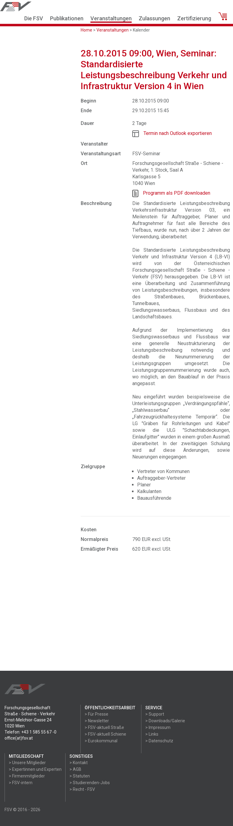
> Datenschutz (159, 740)
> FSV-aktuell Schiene (105, 734)
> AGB (75, 769)
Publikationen (66, 18)
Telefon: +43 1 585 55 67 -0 (30, 732)
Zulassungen (154, 18)
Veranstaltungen (111, 18)
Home (86, 30)
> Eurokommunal (101, 740)
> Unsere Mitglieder (27, 762)
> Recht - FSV (82, 789)
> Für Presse (96, 714)
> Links (151, 734)
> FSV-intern (20, 782)
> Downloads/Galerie (165, 720)
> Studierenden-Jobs (89, 782)
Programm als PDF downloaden (176, 193)
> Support (154, 714)
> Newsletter (97, 720)
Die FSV (33, 18)
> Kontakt (78, 762)
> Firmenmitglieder (27, 776)
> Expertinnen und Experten (35, 769)
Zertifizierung (194, 18)
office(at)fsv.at (19, 738)
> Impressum (158, 727)
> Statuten (79, 776)
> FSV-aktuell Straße (104, 727)
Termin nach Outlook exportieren (178, 133)
